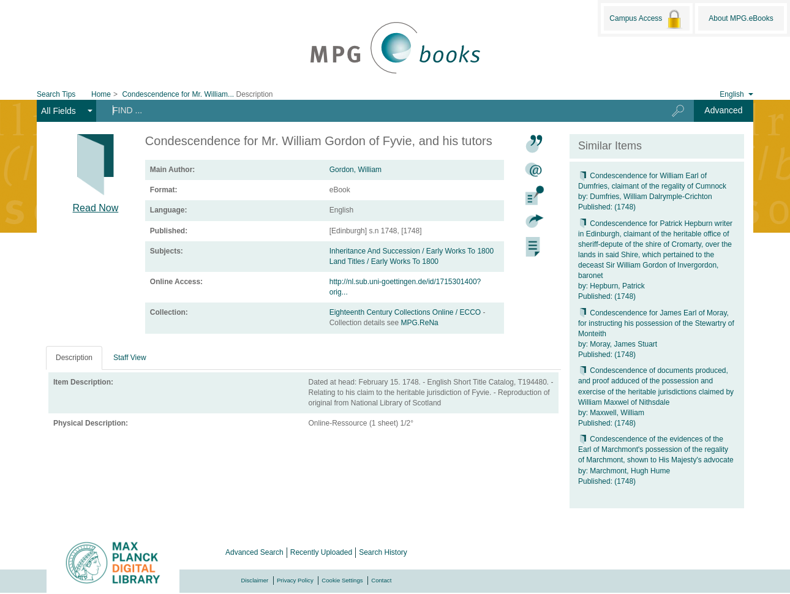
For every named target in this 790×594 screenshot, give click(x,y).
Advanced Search (254, 552)
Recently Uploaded (321, 552)
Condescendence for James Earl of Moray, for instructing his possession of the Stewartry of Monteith (656, 323)
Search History (383, 552)
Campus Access (646, 19)
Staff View (129, 357)
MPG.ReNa (419, 322)
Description (74, 357)
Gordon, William (355, 169)
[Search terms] (374, 110)
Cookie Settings (342, 580)
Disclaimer (255, 580)
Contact (381, 580)
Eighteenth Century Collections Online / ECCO (406, 312)
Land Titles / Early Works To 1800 (383, 261)
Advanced (723, 110)
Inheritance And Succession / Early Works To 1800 (411, 251)
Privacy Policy (295, 580)
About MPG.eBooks (741, 18)
